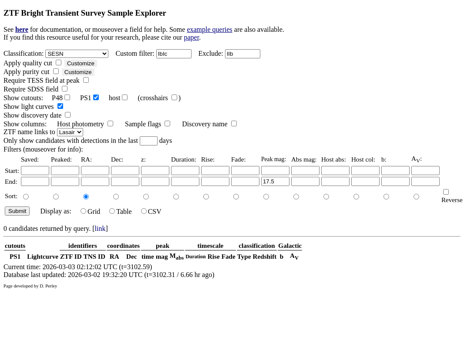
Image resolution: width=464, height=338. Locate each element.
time (147, 256)
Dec (131, 256)
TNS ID (94, 256)
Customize (80, 63)
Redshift (265, 256)
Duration (195, 257)
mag (162, 256)
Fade (228, 256)
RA (114, 256)
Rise (214, 256)
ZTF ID (71, 256)
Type (244, 256)
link (100, 228)
